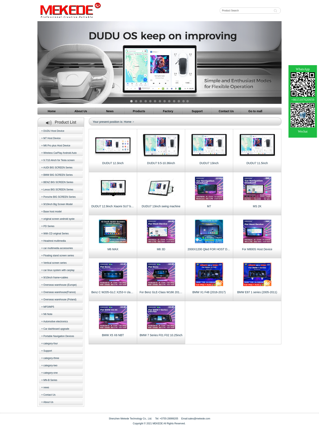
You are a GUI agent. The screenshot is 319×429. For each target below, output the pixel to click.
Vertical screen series (55, 262)
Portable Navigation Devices (58, 336)
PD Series (48, 226)
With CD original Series (56, 233)
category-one (50, 372)
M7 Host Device (52, 138)
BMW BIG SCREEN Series (58, 174)
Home (127, 121)
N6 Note (47, 314)
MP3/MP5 (48, 306)
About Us (48, 402)
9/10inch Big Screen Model (57, 204)
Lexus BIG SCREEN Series (58, 189)
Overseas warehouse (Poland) (59, 299)
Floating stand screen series (58, 255)
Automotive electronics (55, 321)
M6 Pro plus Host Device (56, 145)
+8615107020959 (302, 99)
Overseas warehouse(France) (59, 292)
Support (47, 350)
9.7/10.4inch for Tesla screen (58, 160)
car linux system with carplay (58, 270)
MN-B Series (50, 380)
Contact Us (49, 394)
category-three (51, 358)
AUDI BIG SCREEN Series (57, 167)
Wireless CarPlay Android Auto (59, 152)
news (46, 387)
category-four (50, 343)
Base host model (52, 211)
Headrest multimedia (54, 240)
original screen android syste (58, 218)
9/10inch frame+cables (55, 277)
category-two (50, 365)
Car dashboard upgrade (56, 328)
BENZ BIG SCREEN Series (58, 182)
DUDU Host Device (53, 130)
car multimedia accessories (58, 248)
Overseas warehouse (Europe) (59, 284)
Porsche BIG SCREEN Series (59, 196)
